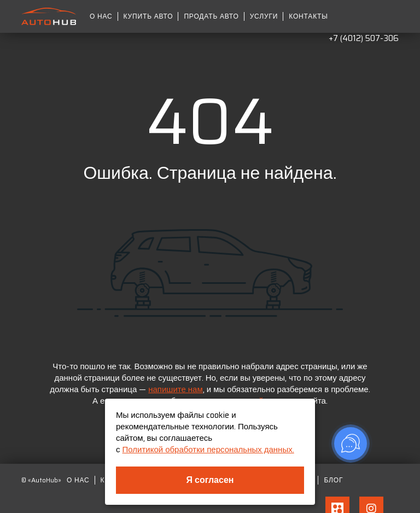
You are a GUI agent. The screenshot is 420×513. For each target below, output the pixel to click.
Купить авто (148, 16)
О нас (101, 16)
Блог (333, 480)
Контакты (308, 16)
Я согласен (210, 480)
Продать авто (211, 16)
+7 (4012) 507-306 (364, 38)
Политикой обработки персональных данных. (208, 449)
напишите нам (175, 389)
